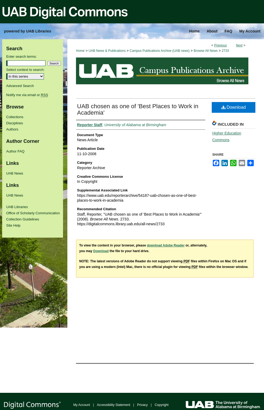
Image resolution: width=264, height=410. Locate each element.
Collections (14, 117)
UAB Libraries (17, 207)
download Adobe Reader (166, 245)
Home (80, 51)
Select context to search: (25, 70)
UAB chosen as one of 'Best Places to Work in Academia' (137, 109)
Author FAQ (15, 151)
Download (233, 107)
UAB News (14, 173)
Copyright (161, 405)
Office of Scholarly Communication (33, 213)
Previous (220, 45)
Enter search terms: (21, 57)
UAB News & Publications (107, 51)
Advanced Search (20, 86)
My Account (81, 405)
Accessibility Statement (113, 405)
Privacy (142, 405)
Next (239, 45)
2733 (225, 51)
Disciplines (14, 123)
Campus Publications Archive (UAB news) (160, 51)
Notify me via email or (27, 95)
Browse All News (206, 51)
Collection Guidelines (22, 219)
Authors (12, 129)
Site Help (13, 225)
